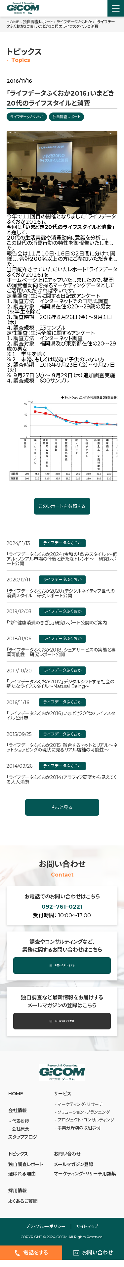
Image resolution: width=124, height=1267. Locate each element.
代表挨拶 (20, 1128)
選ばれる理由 (22, 1181)
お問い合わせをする (62, 973)
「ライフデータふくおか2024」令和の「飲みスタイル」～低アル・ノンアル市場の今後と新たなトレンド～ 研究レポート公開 (62, 558)
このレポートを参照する (62, 506)
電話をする (31, 1260)
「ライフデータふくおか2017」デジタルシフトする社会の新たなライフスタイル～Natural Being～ (60, 684)
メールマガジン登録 (62, 1028)
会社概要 (20, 1136)
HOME (13, 21)
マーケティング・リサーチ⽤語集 (85, 1181)
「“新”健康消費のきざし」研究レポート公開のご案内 (57, 623)
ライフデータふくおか (74, 21)
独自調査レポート (38, 21)
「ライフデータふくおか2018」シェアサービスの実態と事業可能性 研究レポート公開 (61, 652)
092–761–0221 (62, 910)
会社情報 (17, 1118)
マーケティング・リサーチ (80, 1111)
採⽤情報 (17, 1198)
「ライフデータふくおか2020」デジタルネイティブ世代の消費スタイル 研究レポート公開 (61, 593)
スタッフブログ (22, 1145)
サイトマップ (87, 1234)
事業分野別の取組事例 (79, 1135)
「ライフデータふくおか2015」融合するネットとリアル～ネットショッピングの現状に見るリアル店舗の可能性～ (62, 747)
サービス (62, 1101)
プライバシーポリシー (45, 1234)
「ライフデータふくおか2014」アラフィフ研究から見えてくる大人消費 (62, 779)
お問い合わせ (67, 1161)
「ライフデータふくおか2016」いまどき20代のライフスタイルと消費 (61, 715)
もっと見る (62, 807)
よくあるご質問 (23, 1209)
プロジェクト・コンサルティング (86, 1127)
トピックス (18, 1161)
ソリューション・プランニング (84, 1119)
